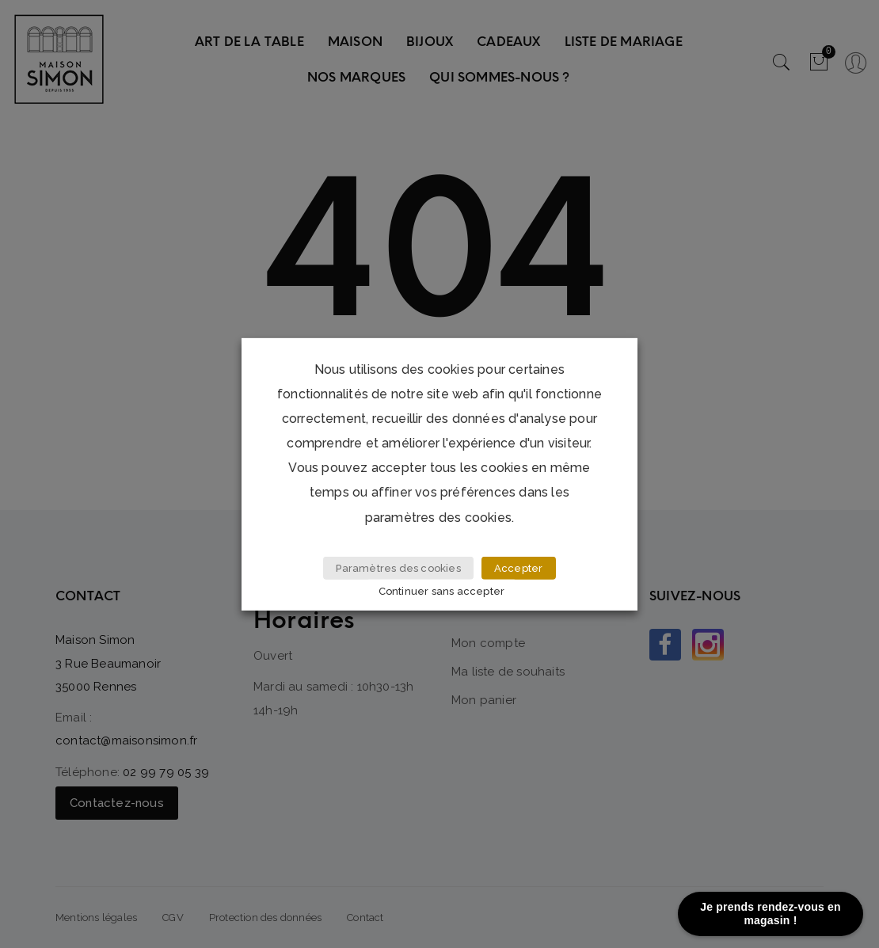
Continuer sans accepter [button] (442, 591)
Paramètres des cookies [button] (398, 568)
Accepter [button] (518, 568)
